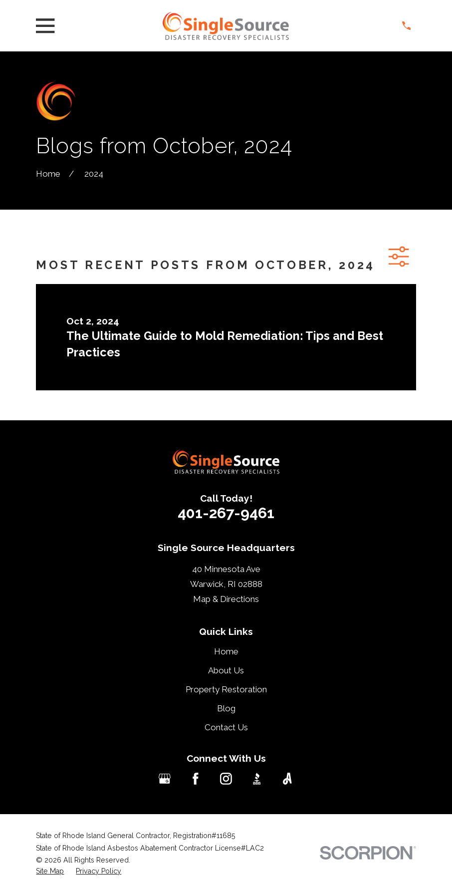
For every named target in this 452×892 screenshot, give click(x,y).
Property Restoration (226, 689)
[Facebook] (196, 779)
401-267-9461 (226, 513)
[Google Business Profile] (165, 779)
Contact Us (226, 727)
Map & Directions (226, 599)
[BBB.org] (257, 779)
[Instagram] (226, 779)
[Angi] (287, 779)
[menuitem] (50, 872)
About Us (226, 670)
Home (226, 651)
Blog (226, 708)
